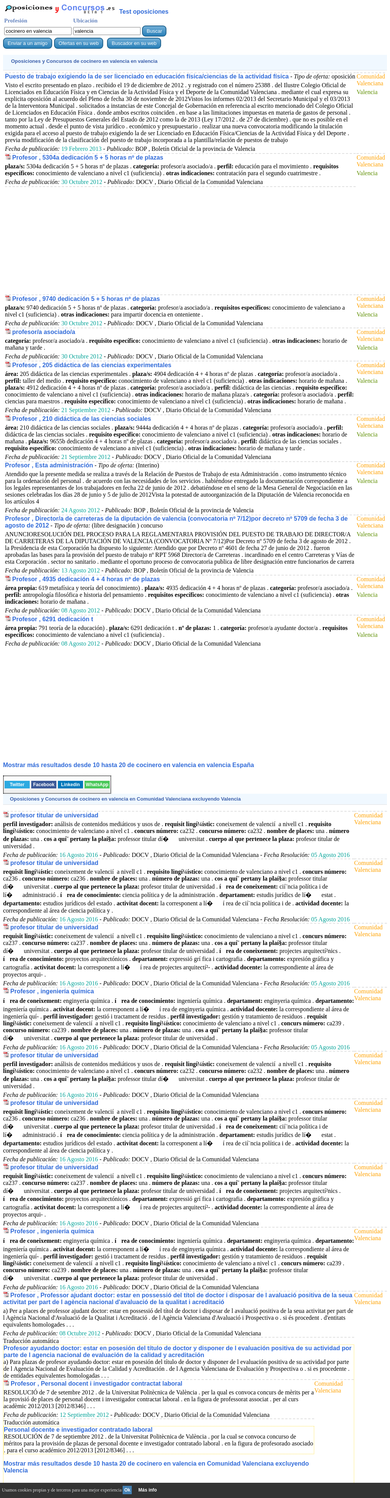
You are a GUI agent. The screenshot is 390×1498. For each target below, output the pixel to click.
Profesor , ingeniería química (52, 991)
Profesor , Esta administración (49, 465)
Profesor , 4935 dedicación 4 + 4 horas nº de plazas (86, 579)
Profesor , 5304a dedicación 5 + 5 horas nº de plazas (87, 157)
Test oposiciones (144, 11)
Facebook (43, 784)
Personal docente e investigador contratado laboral (78, 1429)
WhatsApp (97, 784)
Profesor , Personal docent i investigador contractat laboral (96, 1383)
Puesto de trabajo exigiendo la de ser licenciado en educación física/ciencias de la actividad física (147, 76)
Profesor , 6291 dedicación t (52, 619)
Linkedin (70, 784)
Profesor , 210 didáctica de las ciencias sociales (81, 419)
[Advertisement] (179, 240)
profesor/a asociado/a (43, 332)
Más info (147, 1490)
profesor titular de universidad (54, 815)
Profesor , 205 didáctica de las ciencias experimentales (91, 365)
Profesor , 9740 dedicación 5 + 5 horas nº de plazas (86, 299)
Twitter (17, 784)
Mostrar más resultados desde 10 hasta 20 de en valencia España (128, 765)
